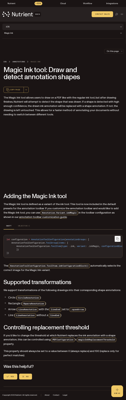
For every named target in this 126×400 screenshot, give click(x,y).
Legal (65, 395)
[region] (63, 246)
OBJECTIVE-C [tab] (24, 226)
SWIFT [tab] (8, 226)
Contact (56, 395)
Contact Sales (102, 14)
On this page (115, 51)
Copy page (13, 90)
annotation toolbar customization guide (43, 217)
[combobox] (26, 90)
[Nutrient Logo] (21, 14)
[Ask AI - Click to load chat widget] (117, 391)
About (47, 395)
